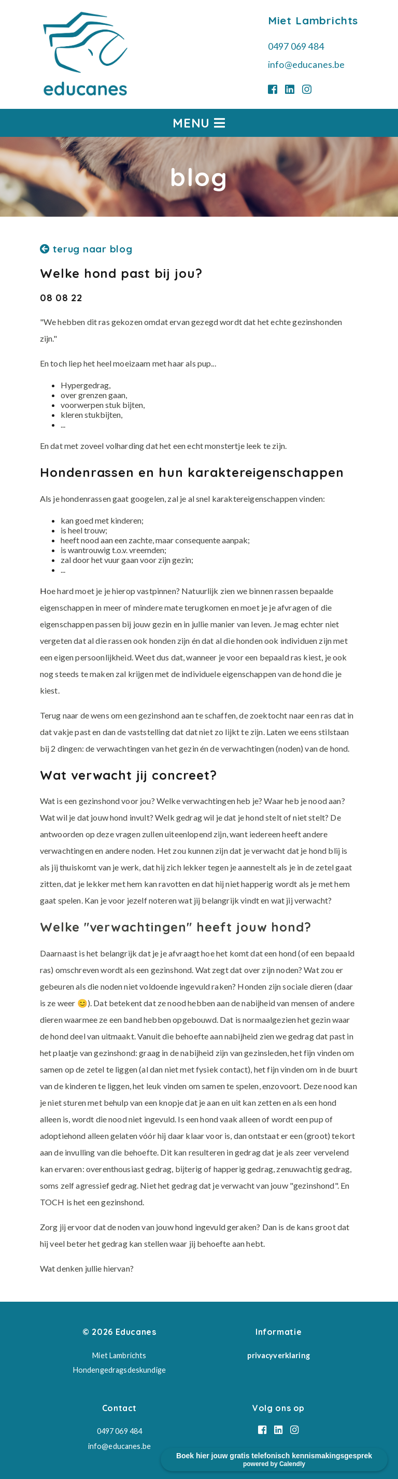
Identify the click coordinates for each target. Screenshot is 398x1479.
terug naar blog (86, 249)
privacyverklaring (278, 1355)
